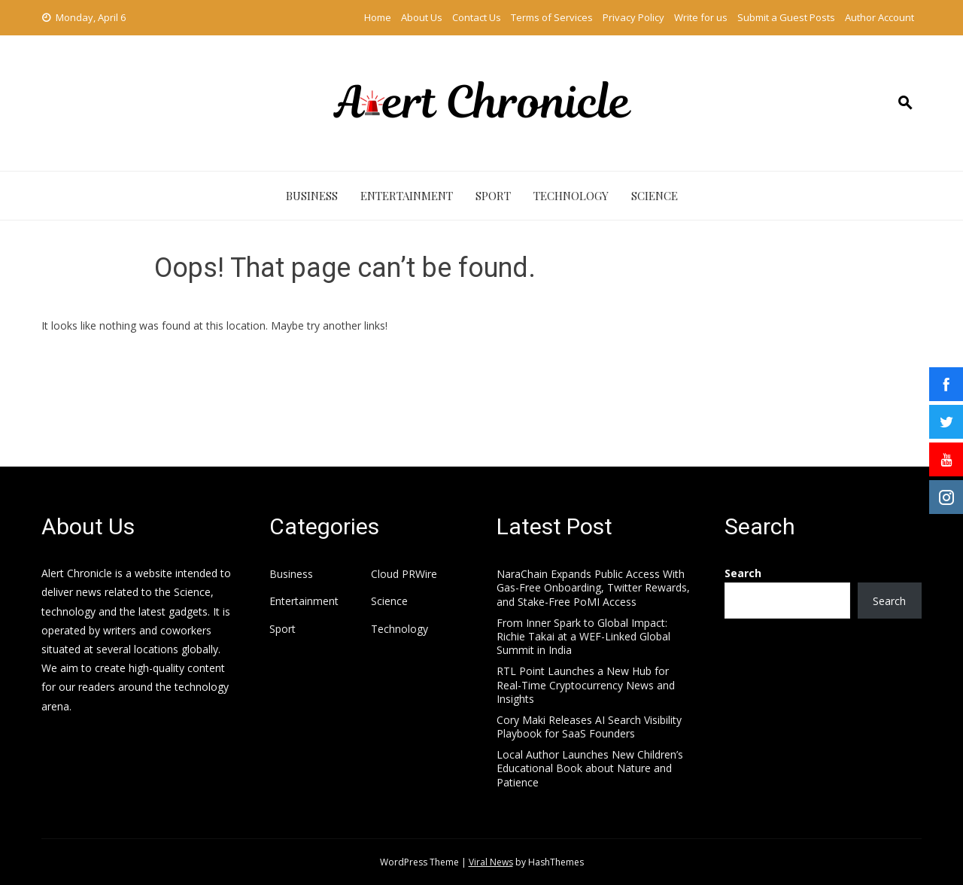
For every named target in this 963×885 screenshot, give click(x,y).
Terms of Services (552, 17)
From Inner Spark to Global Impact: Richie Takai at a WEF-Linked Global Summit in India (583, 636)
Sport (493, 195)
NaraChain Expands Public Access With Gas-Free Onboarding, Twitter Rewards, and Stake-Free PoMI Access (593, 587)
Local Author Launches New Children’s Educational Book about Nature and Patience (590, 768)
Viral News (491, 862)
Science (654, 195)
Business (312, 195)
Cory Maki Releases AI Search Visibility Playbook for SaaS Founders (589, 727)
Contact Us (476, 17)
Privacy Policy (633, 17)
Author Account (879, 17)
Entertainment (406, 195)
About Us (421, 17)
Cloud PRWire (404, 574)
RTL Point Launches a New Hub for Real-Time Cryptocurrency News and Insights (586, 684)
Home (377, 17)
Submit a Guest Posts (786, 17)
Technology (571, 195)
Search (743, 573)
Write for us (701, 17)
